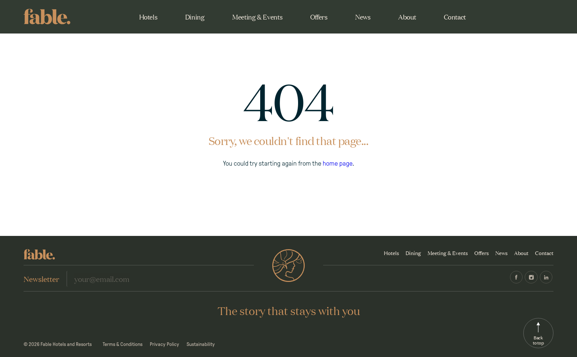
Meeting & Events (257, 16)
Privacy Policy (164, 344)
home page (338, 163)
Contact (455, 16)
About (407, 16)
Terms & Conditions (122, 344)
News (363, 16)
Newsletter (41, 278)
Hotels (148, 16)
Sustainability (201, 344)
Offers (319, 16)
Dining (195, 16)
